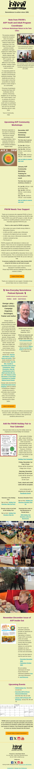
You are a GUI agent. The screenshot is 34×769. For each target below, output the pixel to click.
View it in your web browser (25, 764)
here (31, 673)
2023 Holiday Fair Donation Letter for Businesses (25, 516)
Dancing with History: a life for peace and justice (8, 356)
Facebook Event (25, 493)
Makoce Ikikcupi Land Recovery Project (26, 348)
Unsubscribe (10, 768)
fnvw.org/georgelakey (26, 340)
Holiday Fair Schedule (25, 459)
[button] (17, 276)
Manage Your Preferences (21, 768)
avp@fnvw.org (24, 677)
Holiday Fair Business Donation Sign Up (26, 502)
